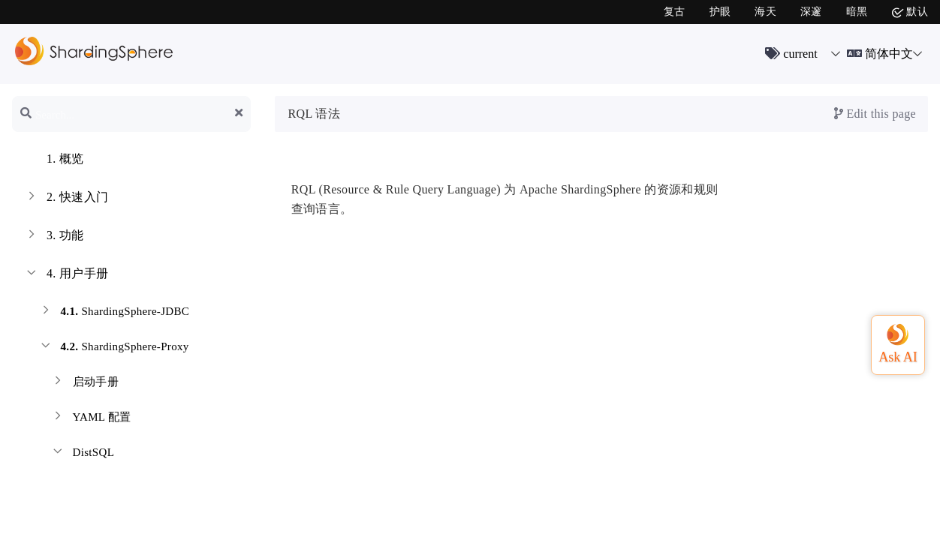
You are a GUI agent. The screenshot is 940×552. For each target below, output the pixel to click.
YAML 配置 (90, 419)
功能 (54, 237)
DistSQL (82, 454)
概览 (54, 160)
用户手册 (66, 275)
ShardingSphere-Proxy (113, 348)
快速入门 (66, 198)
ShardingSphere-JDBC (113, 313)
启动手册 (84, 384)
